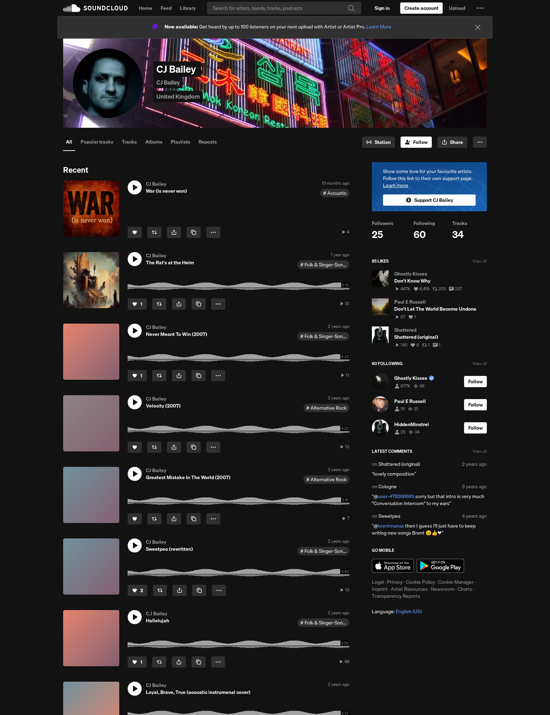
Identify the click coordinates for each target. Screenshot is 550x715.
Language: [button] (397, 611)
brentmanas (391, 526)
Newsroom (443, 589)
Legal (378, 582)
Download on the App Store (393, 566)
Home (145, 8)
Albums (153, 142)
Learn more (395, 185)
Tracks (129, 142)
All (69, 142)
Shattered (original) (399, 464)
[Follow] (416, 142)
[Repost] (154, 232)
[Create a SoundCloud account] (421, 8)
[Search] (284, 8)
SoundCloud (95, 8)
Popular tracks (97, 142)
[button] (480, 8)
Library (188, 8)
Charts (465, 589)
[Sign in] (382, 8)
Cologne (387, 486)
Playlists (180, 142)
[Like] (135, 232)
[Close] (478, 27)
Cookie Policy (420, 582)
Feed (166, 8)
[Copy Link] (194, 232)
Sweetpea (389, 516)
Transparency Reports (396, 596)
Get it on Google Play (440, 566)
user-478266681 (395, 496)
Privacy (395, 582)
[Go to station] (378, 142)
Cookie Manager (456, 582)
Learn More (378, 27)
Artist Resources (409, 589)
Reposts (208, 142)
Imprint (380, 589)
